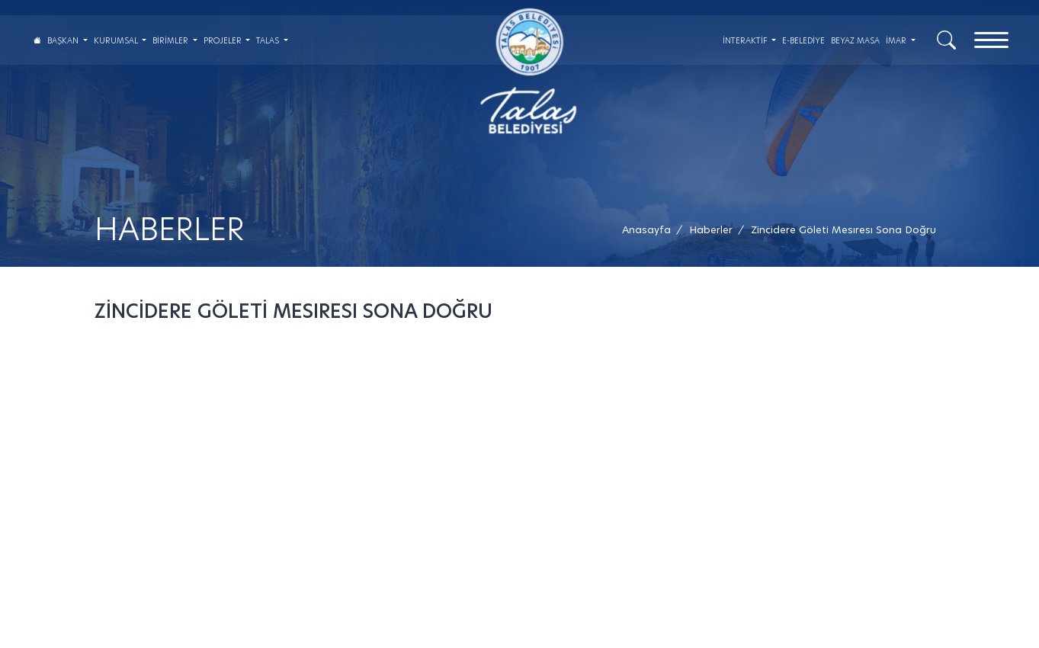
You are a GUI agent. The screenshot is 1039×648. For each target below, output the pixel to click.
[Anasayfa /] (651, 230)
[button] (843, 230)
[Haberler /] (711, 230)
